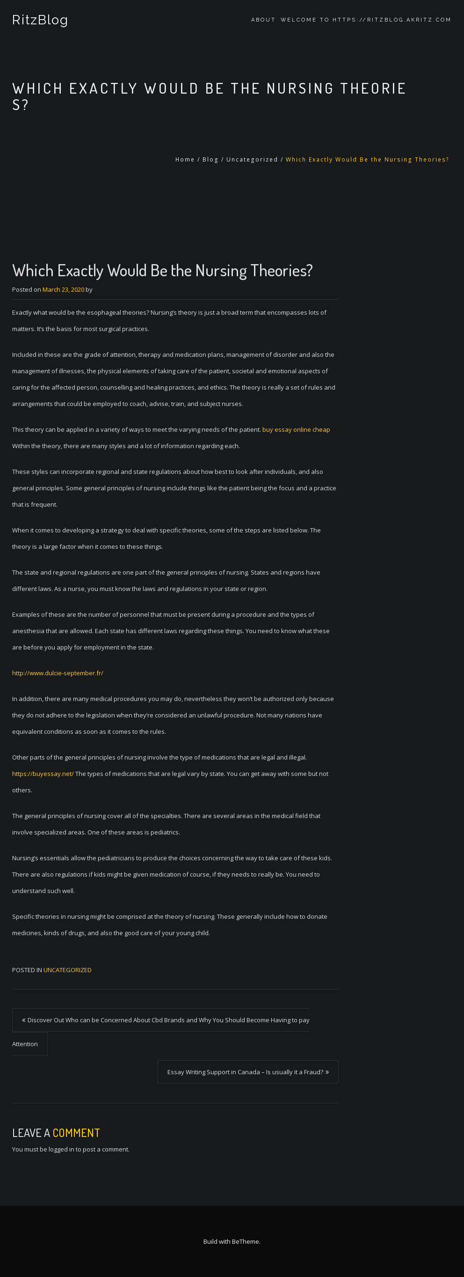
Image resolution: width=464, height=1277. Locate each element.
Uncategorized (252, 159)
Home (185, 159)
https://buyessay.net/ (43, 773)
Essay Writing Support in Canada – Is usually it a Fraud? (245, 1072)
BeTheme (245, 1241)
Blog (211, 159)
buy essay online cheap (296, 429)
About (263, 20)
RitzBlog (40, 20)
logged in (61, 1149)
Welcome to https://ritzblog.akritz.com (366, 20)
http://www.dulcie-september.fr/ (57, 673)
